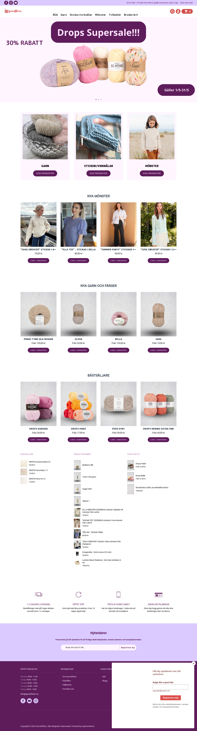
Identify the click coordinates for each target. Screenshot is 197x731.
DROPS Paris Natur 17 (38, 470)
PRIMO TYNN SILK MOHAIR (38, 339)
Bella (118, 339)
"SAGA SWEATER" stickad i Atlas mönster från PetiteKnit (56, 249)
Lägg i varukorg (38, 260)
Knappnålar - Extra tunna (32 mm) (96, 552)
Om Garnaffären (69, 677)
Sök (104, 677)
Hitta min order (186, 3)
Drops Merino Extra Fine (158, 428)
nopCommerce (88, 726)
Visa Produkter (45, 173)
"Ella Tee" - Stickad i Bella (78, 249)
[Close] (194, 680)
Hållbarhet (67, 685)
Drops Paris (78, 428)
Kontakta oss (68, 689)
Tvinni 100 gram (89, 477)
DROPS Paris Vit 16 (37, 479)
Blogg (104, 681)
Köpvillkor (67, 681)
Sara (158, 339)
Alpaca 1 (86, 501)
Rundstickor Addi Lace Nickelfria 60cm (152, 487)
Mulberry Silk (87, 465)
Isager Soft (87, 489)
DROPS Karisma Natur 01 (40, 462)
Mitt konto (147, 677)
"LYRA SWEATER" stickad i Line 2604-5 (163, 249)
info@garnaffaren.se (29, 694)
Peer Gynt (118, 428)
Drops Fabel (141, 464)
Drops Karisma (38, 428)
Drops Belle (140, 476)
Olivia (78, 339)
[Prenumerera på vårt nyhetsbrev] (99, 648)
